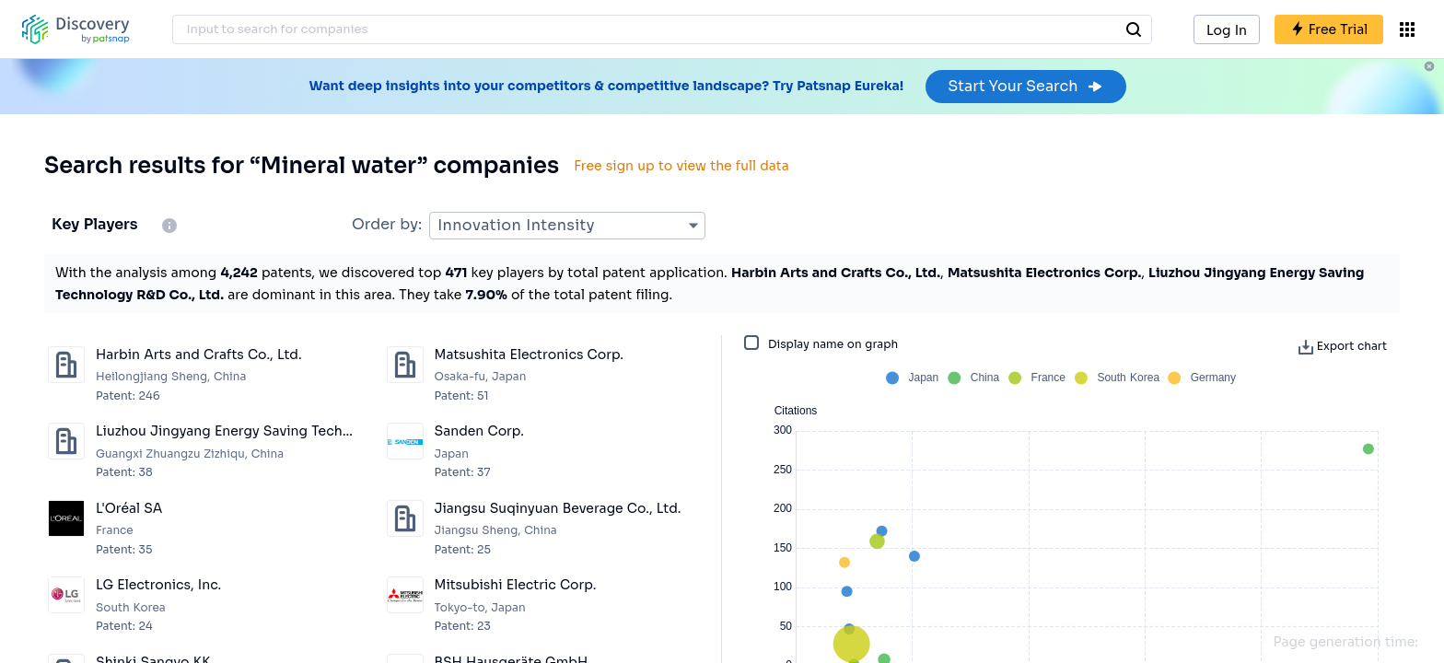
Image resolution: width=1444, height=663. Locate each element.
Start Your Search (1025, 86)
